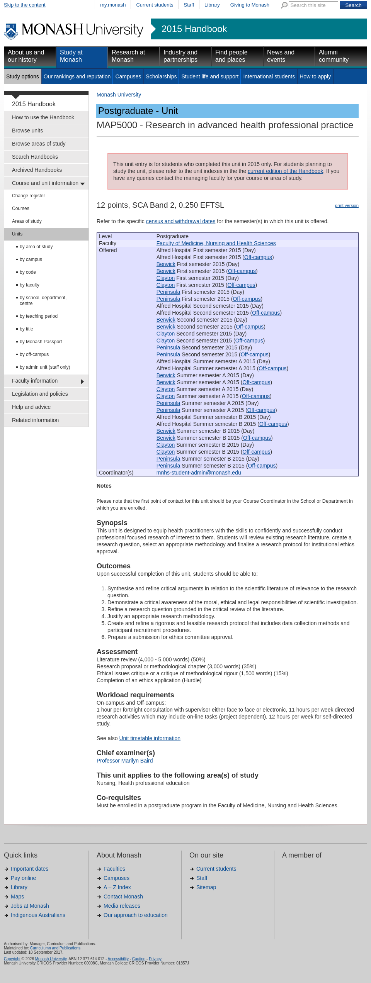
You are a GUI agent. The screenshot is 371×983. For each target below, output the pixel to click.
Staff (189, 5)
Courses (20, 208)
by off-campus (34, 354)
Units (17, 234)
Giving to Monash (249, 5)
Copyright (12, 959)
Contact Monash (123, 896)
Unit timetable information (149, 738)
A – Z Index (117, 887)
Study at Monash (71, 56)
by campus (31, 259)
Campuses (128, 76)
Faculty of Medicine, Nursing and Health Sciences (216, 243)
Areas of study (27, 221)
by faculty (29, 285)
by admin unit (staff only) (45, 367)
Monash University (119, 95)
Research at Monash (128, 56)
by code (28, 272)
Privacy (155, 959)
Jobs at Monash (30, 906)
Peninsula (168, 292)
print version (347, 205)
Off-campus (258, 257)
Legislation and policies (40, 394)
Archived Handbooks (37, 170)
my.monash (113, 5)
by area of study (36, 246)
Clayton (166, 278)
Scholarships (161, 76)
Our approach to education (136, 915)
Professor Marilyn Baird (125, 761)
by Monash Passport (41, 341)
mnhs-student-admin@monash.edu (199, 472)
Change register (28, 195)
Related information (35, 420)
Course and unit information (45, 183)
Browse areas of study (39, 144)
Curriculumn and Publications (55, 948)
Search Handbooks (35, 157)
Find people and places (231, 56)
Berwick (166, 264)
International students (269, 76)
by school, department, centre (43, 300)
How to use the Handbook (43, 117)
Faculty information (35, 381)
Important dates (29, 869)
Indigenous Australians (38, 915)
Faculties (114, 869)
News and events (280, 56)
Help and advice (31, 407)
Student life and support (209, 76)
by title (26, 329)
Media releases (122, 906)
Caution (138, 959)
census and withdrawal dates (181, 221)
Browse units (27, 130)
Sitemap (206, 887)
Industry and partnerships (180, 56)
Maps (17, 896)
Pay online (23, 878)
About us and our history (26, 56)
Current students (154, 5)
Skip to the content (25, 5)
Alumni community (334, 56)
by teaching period (39, 316)
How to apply (315, 76)
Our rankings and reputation (77, 76)
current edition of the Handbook (285, 171)
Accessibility (117, 959)
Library (212, 5)
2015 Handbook (194, 28)
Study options (22, 76)
